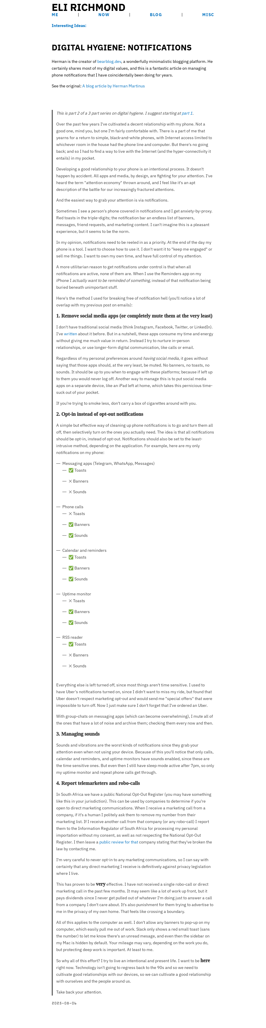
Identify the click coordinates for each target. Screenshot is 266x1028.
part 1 (187, 113)
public (104, 842)
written (70, 333)
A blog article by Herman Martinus (113, 86)
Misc (208, 14)
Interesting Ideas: (69, 25)
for (127, 842)
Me (55, 14)
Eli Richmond (88, 7)
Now (104, 14)
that (134, 842)
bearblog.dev (109, 61)
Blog (156, 14)
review (117, 842)
